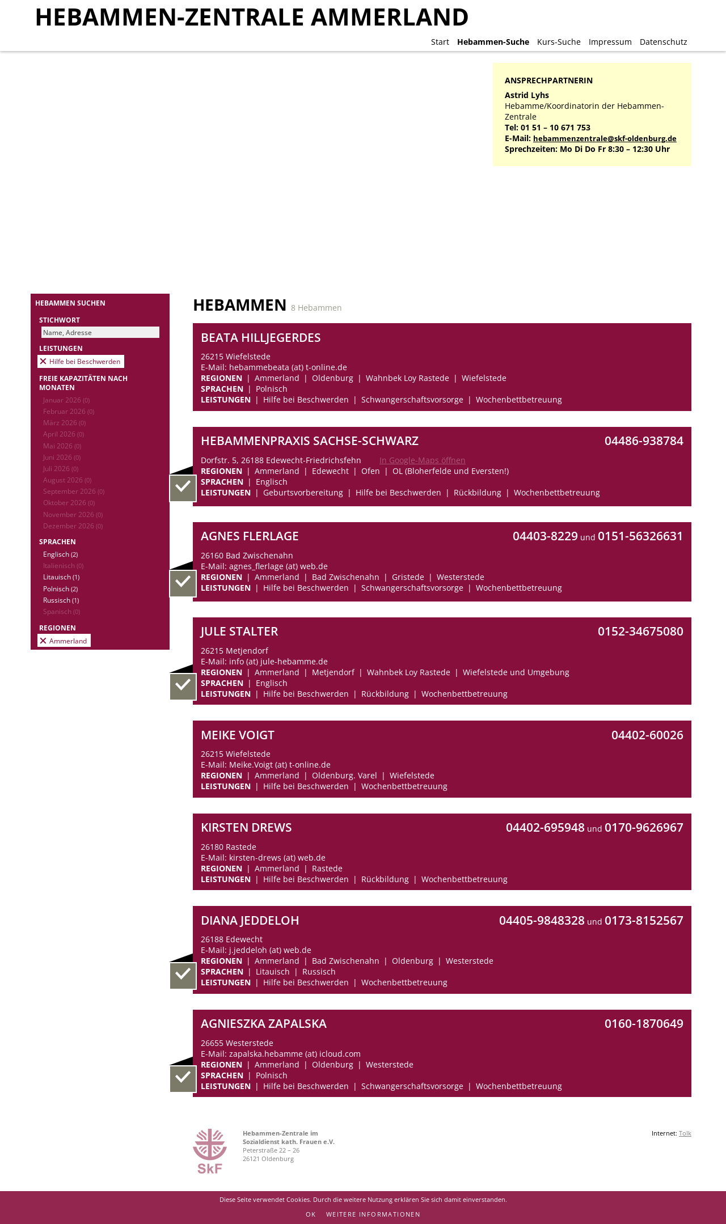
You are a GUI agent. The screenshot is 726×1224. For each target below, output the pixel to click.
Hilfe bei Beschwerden (84, 361)
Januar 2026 (66, 399)
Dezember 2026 (73, 525)
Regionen (57, 627)
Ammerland (68, 640)
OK (311, 1214)
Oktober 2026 (69, 502)
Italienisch (63, 565)
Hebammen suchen (70, 302)
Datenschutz (663, 41)
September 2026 (73, 490)
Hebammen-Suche (493, 41)
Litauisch (61, 576)
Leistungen (61, 348)
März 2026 (64, 422)
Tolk (685, 1133)
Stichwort (59, 319)
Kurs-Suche (559, 41)
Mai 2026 (62, 445)
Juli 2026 (60, 468)
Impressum (610, 41)
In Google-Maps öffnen (422, 460)
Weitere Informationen (373, 1214)
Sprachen (57, 541)
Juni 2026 (62, 456)
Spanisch (61, 611)
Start (440, 41)
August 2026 (67, 479)
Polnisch (60, 588)
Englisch (60, 553)
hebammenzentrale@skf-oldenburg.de (605, 138)
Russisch (61, 599)
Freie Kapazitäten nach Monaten (83, 383)
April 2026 (63, 433)
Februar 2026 (68, 411)
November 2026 (73, 514)
